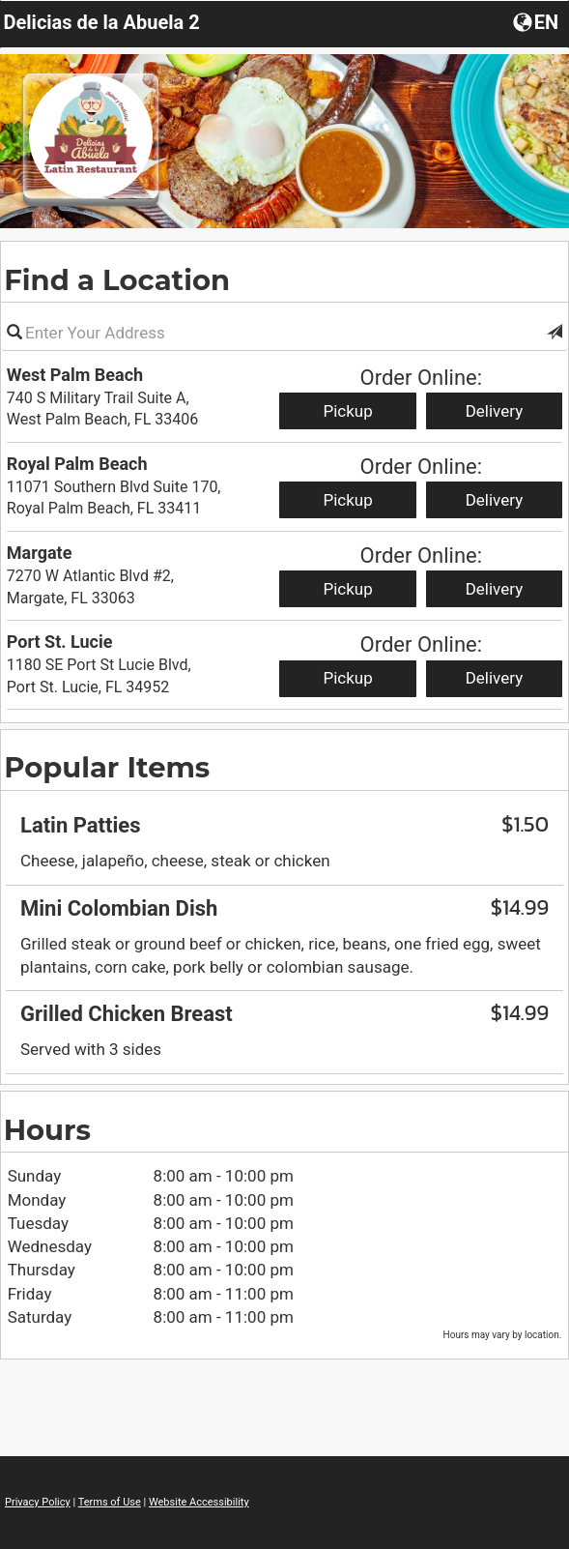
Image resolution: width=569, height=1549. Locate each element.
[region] (284, 797)
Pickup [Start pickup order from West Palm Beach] (347, 411)
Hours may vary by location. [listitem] (502, 1335)
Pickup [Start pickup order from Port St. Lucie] (347, 677)
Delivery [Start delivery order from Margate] (495, 589)
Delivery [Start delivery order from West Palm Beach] (495, 411)
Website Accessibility (199, 1502)
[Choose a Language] (537, 21)
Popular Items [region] (107, 767)
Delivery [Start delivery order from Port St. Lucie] (495, 677)
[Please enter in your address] (284, 332)
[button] (554, 332)
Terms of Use (109, 1502)
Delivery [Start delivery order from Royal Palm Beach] (495, 500)
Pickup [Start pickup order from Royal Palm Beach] (347, 500)
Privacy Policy (38, 1502)
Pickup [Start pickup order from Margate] (347, 589)
